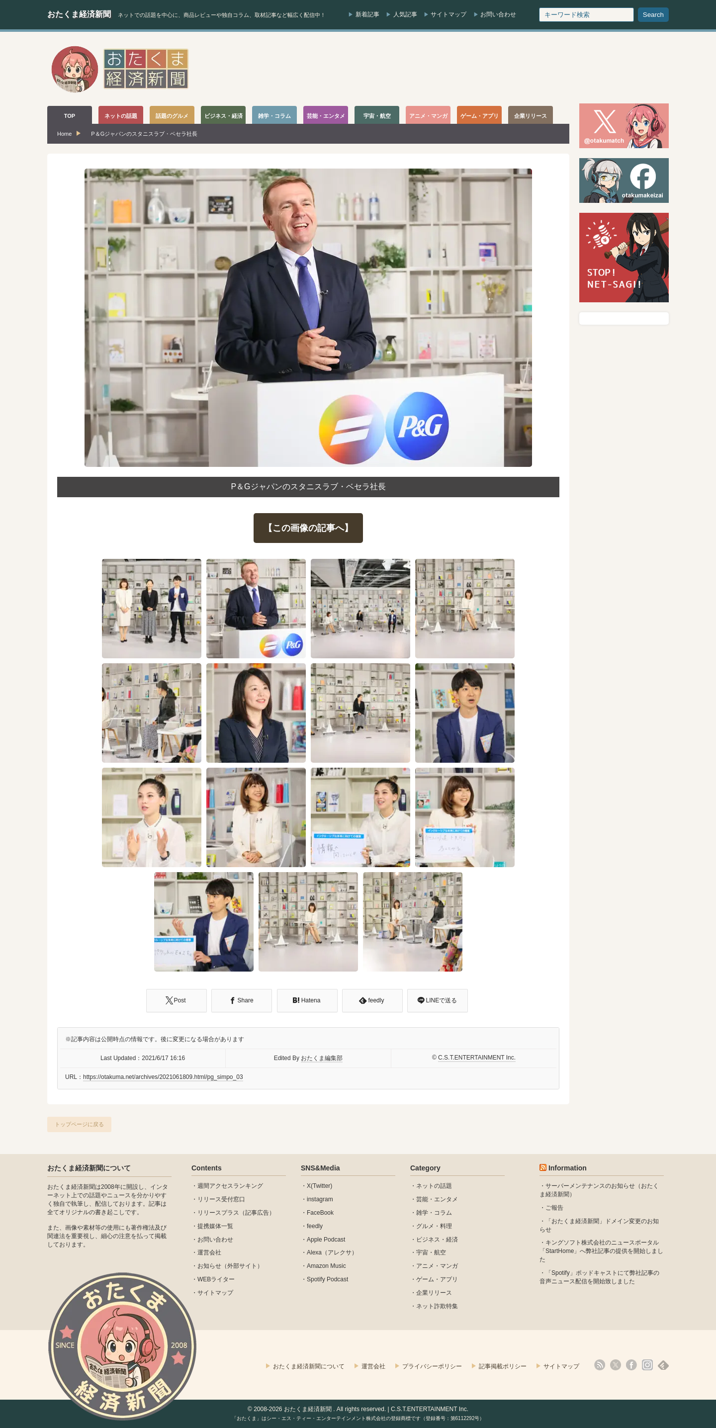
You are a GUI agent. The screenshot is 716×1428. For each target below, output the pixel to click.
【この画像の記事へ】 (308, 528)
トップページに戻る (79, 1124)
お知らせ (209, 1265)
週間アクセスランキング (230, 1185)
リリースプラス (218, 1212)
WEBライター (216, 1279)
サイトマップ (448, 14)
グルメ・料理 (434, 1226)
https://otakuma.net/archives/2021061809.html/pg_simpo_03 (163, 1076)
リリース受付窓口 (221, 1199)
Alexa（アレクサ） (332, 1252)
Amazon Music (326, 1265)
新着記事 (367, 14)
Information (567, 1168)
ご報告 (554, 1207)
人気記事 (405, 14)
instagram (320, 1199)
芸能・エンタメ (437, 1199)
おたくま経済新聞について (89, 1168)
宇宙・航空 (431, 1252)
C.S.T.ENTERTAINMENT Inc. (477, 1057)
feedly (315, 1226)
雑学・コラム (434, 1212)
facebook (631, 1364)
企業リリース (434, 1292)
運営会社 (209, 1252)
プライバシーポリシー (432, 1366)
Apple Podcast (326, 1239)
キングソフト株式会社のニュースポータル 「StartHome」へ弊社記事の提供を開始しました (601, 1251)
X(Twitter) (319, 1185)
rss (599, 1364)
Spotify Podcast (327, 1279)
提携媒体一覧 (215, 1226)
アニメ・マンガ (437, 1265)
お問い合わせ (498, 14)
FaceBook (320, 1212)
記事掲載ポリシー (503, 1366)
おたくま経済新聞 (79, 14)
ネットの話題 (434, 1185)
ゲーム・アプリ (437, 1279)
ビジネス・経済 (437, 1239)
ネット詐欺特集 (437, 1306)
